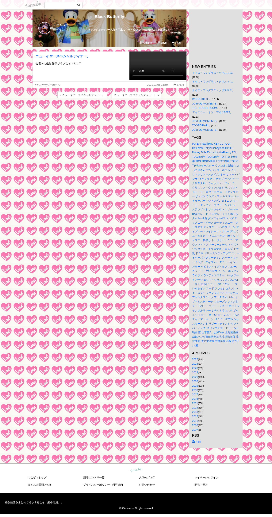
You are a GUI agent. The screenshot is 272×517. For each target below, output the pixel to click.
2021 (195, 376)
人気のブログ (147, 477)
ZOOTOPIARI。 (201, 125)
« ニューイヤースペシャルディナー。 (82, 95)
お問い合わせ (147, 484)
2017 (195, 394)
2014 (195, 407)
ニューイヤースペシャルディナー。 (63, 56)
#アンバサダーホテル (47, 84)
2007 (195, 429)
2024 (195, 363)
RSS (196, 441)
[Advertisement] (109, 109)
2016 (195, 398)
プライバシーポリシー (96, 484)
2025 (195, 359)
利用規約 (117, 484)
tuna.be (136, 469)
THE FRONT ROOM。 (206, 107)
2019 (195, 385)
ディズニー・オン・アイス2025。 (212, 112)
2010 (195, 425)
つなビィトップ (37, 477)
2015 (195, 403)
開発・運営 (201, 484)
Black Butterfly (109, 16)
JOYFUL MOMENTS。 (205, 103)
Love (162, 42)
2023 (195, 368)
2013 (195, 411)
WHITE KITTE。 (202, 99)
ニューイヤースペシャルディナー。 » (136, 95)
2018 (195, 390)
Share (176, 42)
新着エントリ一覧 (94, 477)
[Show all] (175, 32)
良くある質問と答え (40, 484)
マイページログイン (206, 477)
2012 (195, 416)
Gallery (146, 42)
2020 (195, 381)
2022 (195, 372)
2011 (195, 420)
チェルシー (61, 25)
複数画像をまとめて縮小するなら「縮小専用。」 (34, 502)
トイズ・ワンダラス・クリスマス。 (213, 72)
